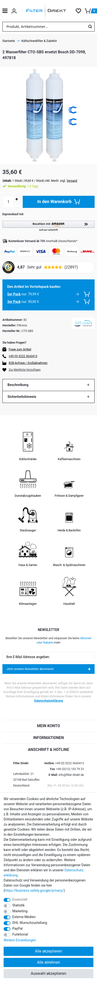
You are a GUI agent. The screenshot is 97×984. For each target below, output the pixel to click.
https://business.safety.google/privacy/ (34, 890)
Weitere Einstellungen (20, 940)
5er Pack (14, 294)
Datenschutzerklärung (48, 700)
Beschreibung (17, 385)
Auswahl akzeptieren (48, 973)
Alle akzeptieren (48, 951)
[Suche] (90, 26)
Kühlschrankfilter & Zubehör (39, 41)
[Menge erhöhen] (16, 199)
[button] (48, 226)
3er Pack (14, 302)
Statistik (18, 905)
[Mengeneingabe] (8, 202)
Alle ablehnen (48, 962)
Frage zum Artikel (20, 349)
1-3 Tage (23, 186)
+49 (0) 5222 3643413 (23, 356)
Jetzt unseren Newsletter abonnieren (48, 669)
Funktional (20, 934)
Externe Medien (23, 917)
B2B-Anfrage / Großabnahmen (28, 363)
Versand (72, 180)
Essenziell (19, 899)
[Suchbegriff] (44, 26)
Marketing (20, 911)
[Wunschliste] (80, 10)
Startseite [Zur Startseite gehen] (8, 41)
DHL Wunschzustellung (29, 923)
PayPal (17, 928)
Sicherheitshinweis (21, 397)
